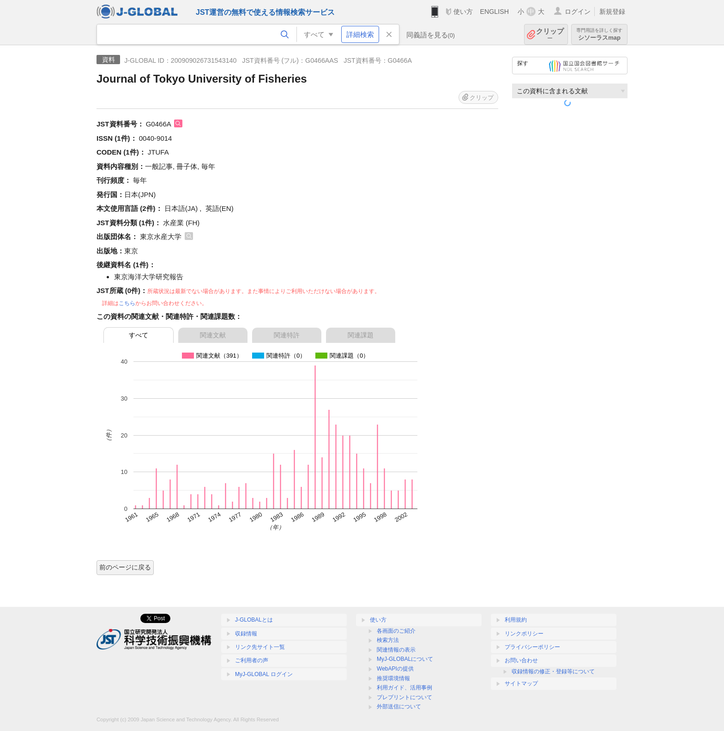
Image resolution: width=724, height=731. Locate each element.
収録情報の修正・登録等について (553, 671)
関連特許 (287, 335)
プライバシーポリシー (532, 647)
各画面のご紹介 (396, 631)
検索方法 (388, 640)
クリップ (550, 34)
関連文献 (213, 335)
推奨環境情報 (393, 678)
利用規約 (516, 620)
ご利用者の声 (251, 660)
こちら (127, 303)
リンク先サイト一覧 (260, 647)
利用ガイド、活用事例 (404, 687)
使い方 (463, 11)
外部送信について (399, 706)
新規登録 (612, 11)
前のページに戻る (125, 567)
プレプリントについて (404, 697)
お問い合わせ (521, 660)
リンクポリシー (524, 633)
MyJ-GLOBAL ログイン (264, 674)
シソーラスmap (599, 34)
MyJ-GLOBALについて (405, 659)
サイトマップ (521, 683)
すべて (138, 335)
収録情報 (246, 633)
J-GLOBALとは (254, 620)
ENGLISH (494, 11)
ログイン (578, 11)
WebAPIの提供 (395, 668)
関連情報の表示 (396, 650)
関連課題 (361, 335)
